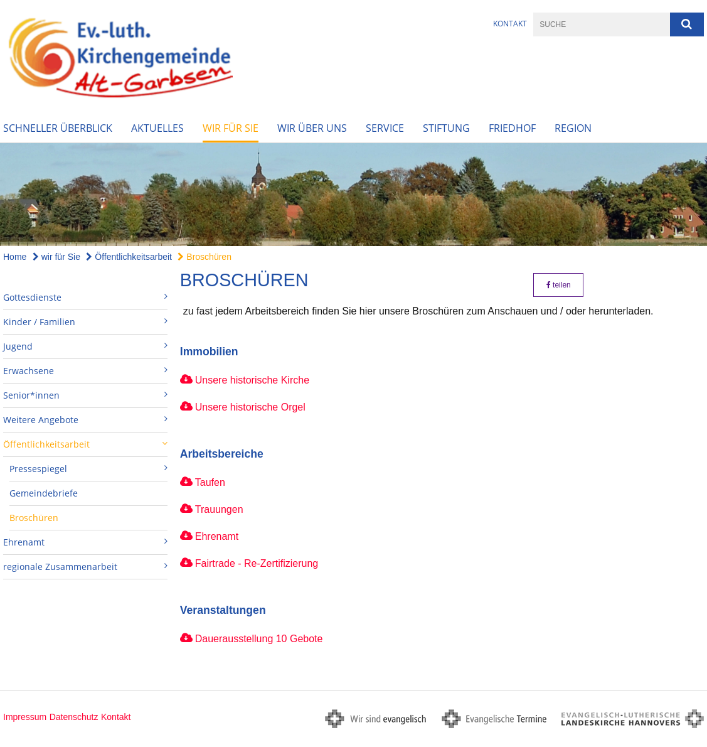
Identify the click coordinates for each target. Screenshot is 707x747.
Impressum (24, 717)
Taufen (210, 482)
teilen (558, 285)
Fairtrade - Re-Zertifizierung (257, 563)
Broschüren (204, 257)
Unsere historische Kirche (252, 380)
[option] (353, 194)
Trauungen (219, 509)
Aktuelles (157, 128)
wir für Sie (230, 128)
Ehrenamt (216, 536)
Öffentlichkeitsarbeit (129, 257)
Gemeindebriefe (43, 493)
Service (385, 128)
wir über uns (312, 128)
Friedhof (512, 128)
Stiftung (446, 128)
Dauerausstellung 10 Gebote (259, 638)
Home (14, 257)
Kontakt (510, 23)
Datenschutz (74, 717)
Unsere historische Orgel (250, 407)
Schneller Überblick (57, 128)
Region (573, 128)
